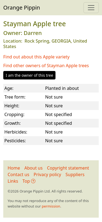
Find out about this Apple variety (36, 57)
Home (14, 168)
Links (13, 181)
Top (29, 181)
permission (51, 206)
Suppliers (75, 174)
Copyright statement (68, 168)
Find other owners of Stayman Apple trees (46, 66)
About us (33, 168)
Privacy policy (47, 174)
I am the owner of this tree (29, 75)
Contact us (18, 174)
